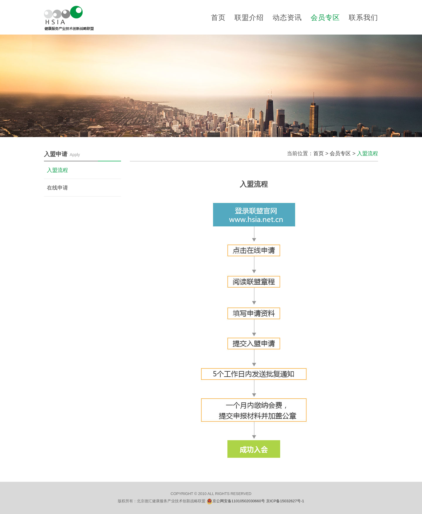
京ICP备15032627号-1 (285, 501)
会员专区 (340, 153)
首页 (218, 17)
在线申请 (57, 188)
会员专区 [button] (325, 17)
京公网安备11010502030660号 (239, 501)
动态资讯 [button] (287, 17)
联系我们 (363, 17)
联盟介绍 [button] (249, 17)
